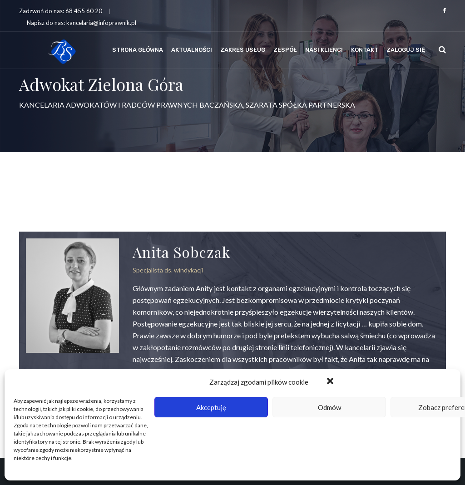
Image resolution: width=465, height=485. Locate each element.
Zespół (285, 49)
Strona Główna (137, 49)
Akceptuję (211, 407)
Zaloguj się (405, 49)
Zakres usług (242, 49)
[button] (331, 381)
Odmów (329, 407)
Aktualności (191, 49)
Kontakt (364, 49)
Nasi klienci (324, 49)
